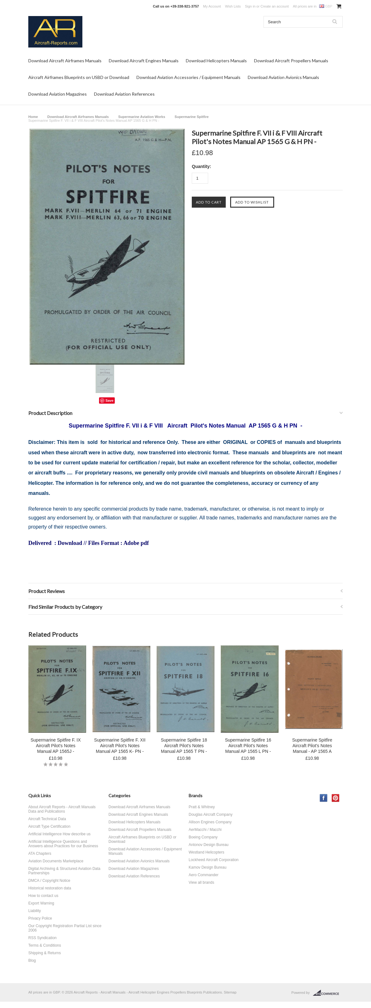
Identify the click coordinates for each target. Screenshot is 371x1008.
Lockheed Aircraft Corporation (214, 860)
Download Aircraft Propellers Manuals (291, 60)
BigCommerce (328, 992)
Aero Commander (204, 875)
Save (109, 400)
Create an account (274, 6)
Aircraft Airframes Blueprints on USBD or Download (78, 77)
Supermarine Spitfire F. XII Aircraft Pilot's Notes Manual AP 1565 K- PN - (119, 745)
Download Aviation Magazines (57, 94)
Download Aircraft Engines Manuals (144, 60)
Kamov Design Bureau (207, 867)
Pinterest (336, 798)
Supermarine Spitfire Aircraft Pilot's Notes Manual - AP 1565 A (312, 745)
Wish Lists (233, 6)
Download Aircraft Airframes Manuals (65, 60)
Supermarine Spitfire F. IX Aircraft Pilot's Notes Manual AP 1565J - (55, 745)
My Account (212, 6)
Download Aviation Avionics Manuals (283, 77)
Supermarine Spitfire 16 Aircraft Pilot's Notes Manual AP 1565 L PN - (248, 745)
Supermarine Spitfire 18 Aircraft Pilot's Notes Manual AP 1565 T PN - (184, 745)
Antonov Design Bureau (209, 845)
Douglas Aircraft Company (210, 814)
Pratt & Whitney (202, 807)
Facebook (324, 798)
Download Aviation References (124, 94)
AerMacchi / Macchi (205, 829)
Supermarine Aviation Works (141, 117)
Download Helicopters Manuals (216, 60)
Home (33, 117)
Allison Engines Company (210, 822)
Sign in (250, 6)
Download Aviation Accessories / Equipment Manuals (188, 77)
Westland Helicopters (206, 852)
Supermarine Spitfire (191, 117)
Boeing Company (203, 837)
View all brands (201, 882)
